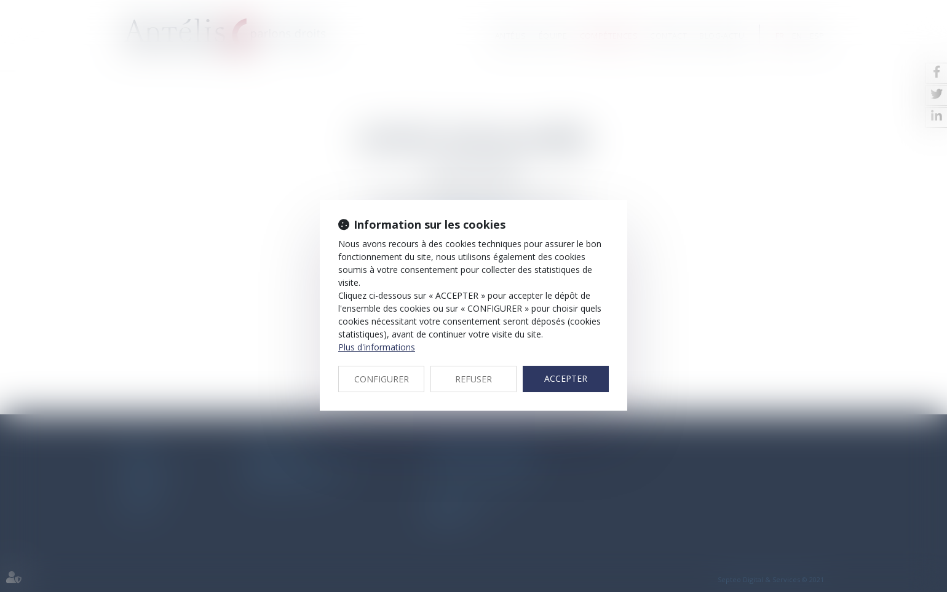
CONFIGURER (381, 379)
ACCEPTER (565, 378)
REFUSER (473, 379)
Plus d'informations (376, 347)
